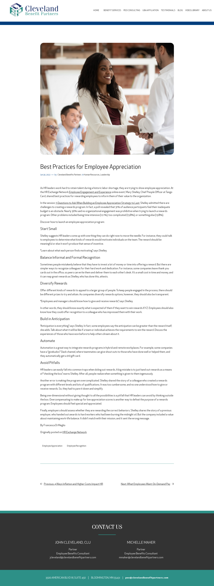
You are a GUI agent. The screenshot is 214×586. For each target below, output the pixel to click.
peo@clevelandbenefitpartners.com (147, 578)
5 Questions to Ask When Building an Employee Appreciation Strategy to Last (97, 203)
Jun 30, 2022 (45, 175)
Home (96, 10)
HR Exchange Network (74, 432)
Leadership (105, 175)
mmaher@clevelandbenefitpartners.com (141, 557)
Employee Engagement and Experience (90, 192)
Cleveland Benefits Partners (69, 175)
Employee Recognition (76, 446)
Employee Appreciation (52, 446)
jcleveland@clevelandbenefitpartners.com (73, 557)
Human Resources (92, 175)
